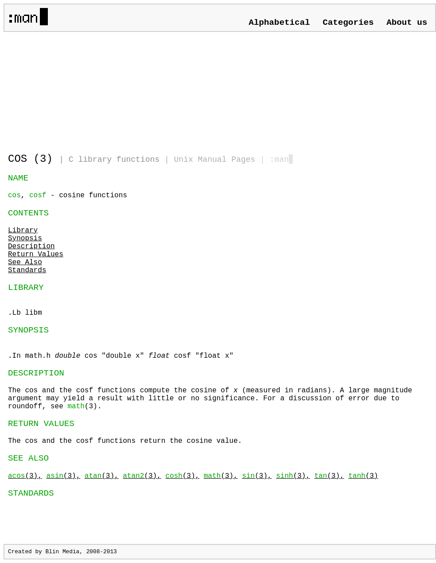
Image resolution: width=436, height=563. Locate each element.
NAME (18, 178)
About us (406, 22)
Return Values (35, 254)
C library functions (114, 159)
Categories (348, 22)
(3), (25, 476)
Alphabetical (279, 22)
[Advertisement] (111, 88)
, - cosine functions (67, 195)
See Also (25, 262)
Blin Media (62, 551)
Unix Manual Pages (215, 159)
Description (31, 246)
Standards (27, 270)
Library (23, 231)
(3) (363, 476)
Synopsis (25, 238)
